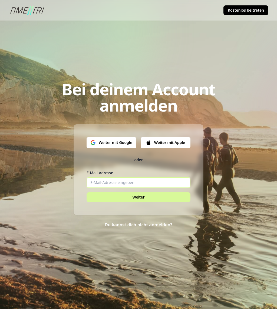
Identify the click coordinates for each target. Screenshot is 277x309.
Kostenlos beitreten (246, 10)
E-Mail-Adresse (100, 172)
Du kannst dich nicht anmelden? (138, 225)
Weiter (138, 197)
